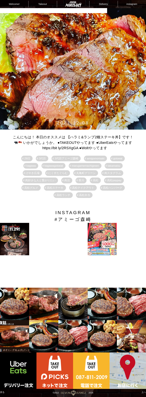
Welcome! (14, 4)
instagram (131, 4)
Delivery (103, 4)
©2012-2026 (73, 393)
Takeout (42, 4)
